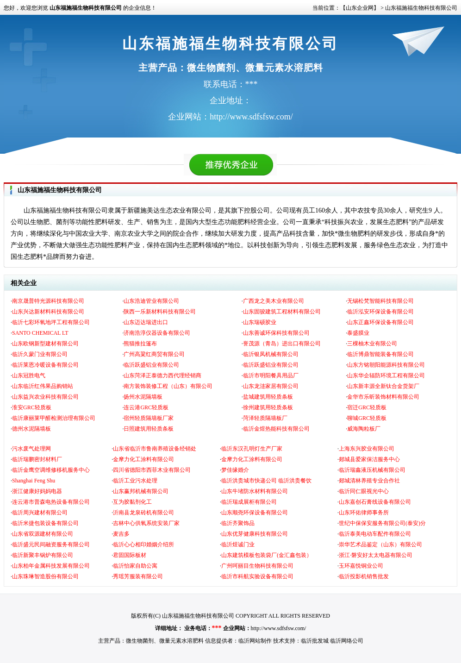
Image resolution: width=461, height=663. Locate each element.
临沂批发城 (315, 641)
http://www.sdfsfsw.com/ (278, 628)
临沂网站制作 (255, 641)
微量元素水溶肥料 (181, 641)
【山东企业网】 (359, 8)
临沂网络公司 (346, 641)
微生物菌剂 (140, 641)
